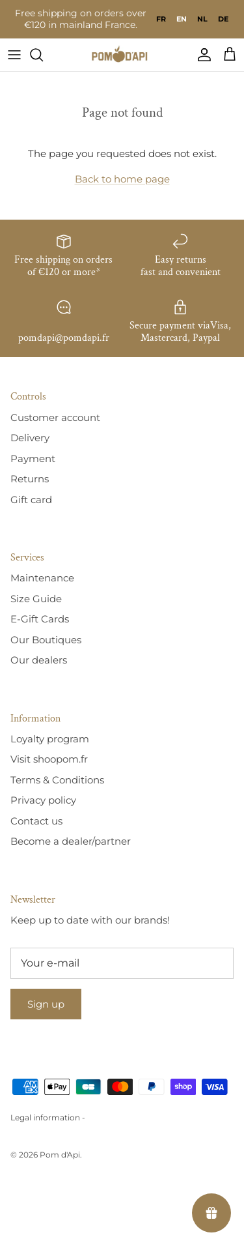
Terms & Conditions (57, 780)
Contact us (36, 821)
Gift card (31, 499)
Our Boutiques (45, 640)
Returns (29, 479)
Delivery (29, 437)
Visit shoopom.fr (49, 759)
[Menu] (14, 54)
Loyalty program (49, 739)
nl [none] (202, 18)
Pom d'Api (60, 1154)
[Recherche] (43, 54)
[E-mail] (122, 963)
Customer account (55, 417)
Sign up (45, 1004)
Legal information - (47, 1117)
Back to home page (122, 179)
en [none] (181, 18)
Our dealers (38, 660)
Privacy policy (43, 800)
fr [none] (161, 18)
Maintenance (42, 578)
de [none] (223, 18)
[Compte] (201, 54)
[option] (161, 18)
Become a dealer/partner (70, 841)
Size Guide (36, 598)
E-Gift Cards (39, 619)
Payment (32, 458)
